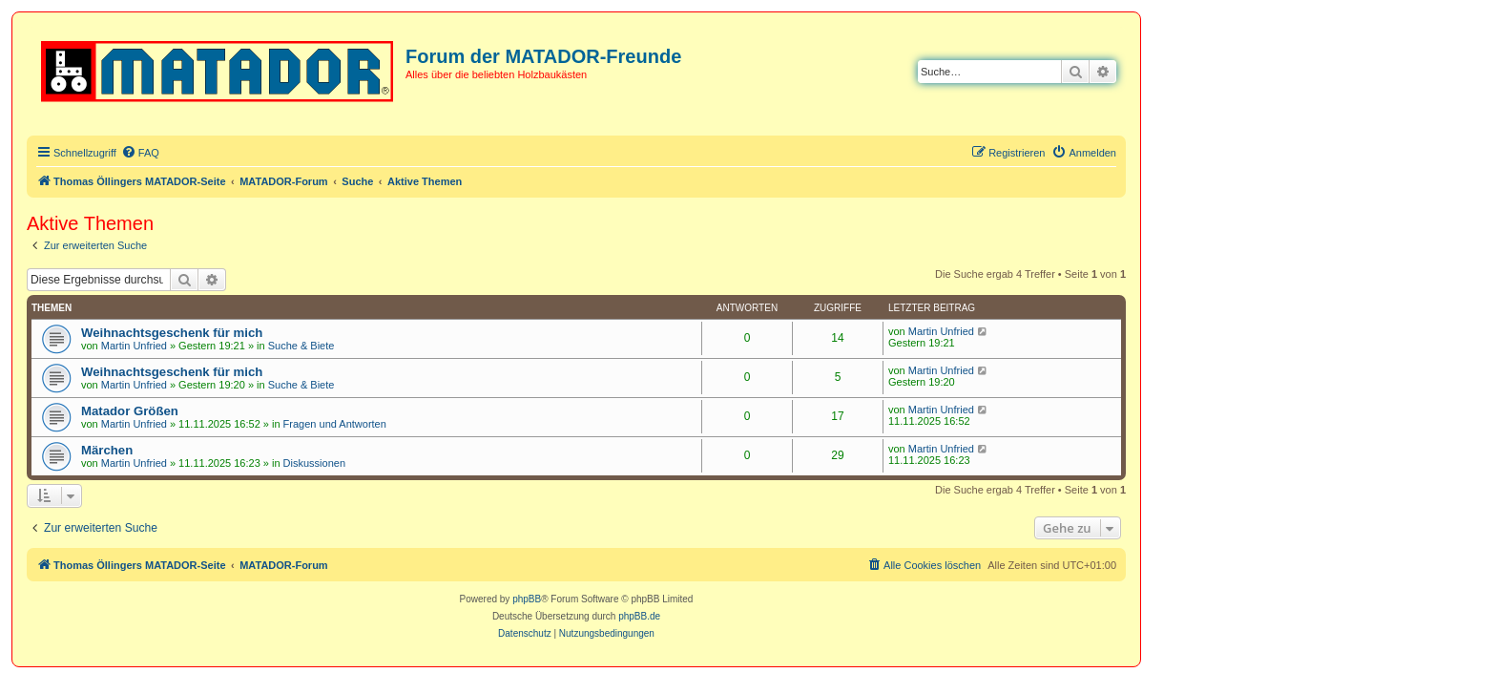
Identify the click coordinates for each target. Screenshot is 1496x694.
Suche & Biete (301, 345)
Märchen (107, 450)
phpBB (526, 599)
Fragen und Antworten (334, 424)
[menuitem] (140, 152)
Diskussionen (314, 463)
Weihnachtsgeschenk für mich (171, 333)
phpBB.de (639, 616)
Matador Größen (129, 411)
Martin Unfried (134, 345)
